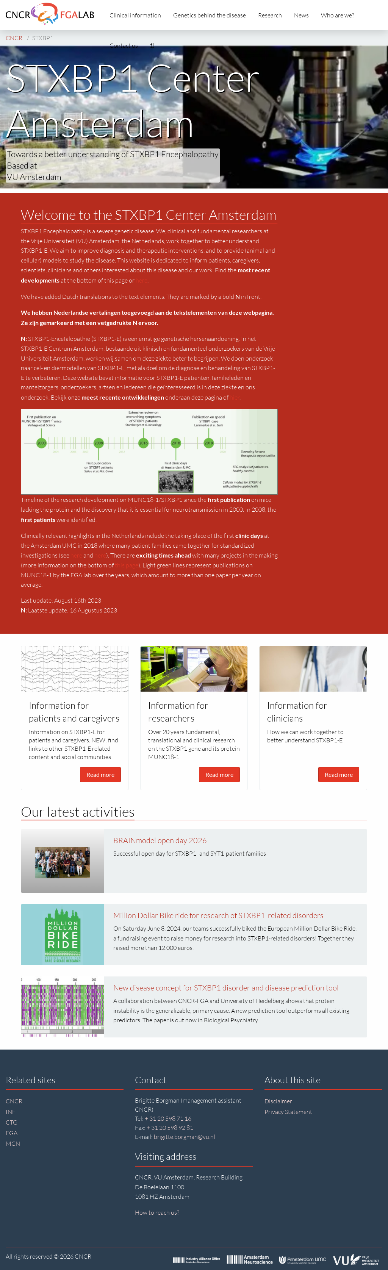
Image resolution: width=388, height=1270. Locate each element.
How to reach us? (157, 1212)
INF (11, 1111)
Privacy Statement (288, 1111)
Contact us (124, 45)
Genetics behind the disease (209, 15)
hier (234, 397)
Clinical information (135, 15)
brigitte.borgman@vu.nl (184, 1136)
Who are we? (337, 15)
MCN (13, 1143)
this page (126, 565)
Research (270, 15)
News (301, 15)
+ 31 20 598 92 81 (170, 1127)
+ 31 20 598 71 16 (168, 1118)
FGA (11, 1133)
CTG (11, 1122)
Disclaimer (278, 1101)
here (141, 280)
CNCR (14, 1101)
